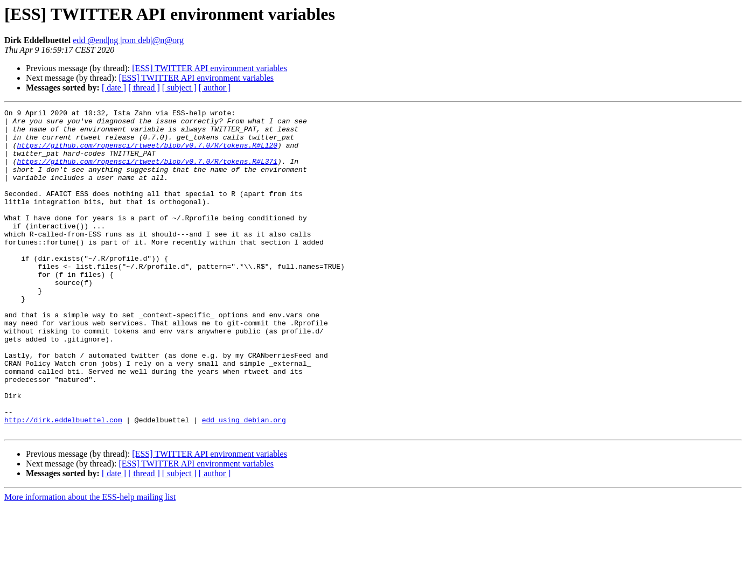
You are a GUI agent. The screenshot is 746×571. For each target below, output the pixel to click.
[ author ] (215, 87)
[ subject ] (179, 87)
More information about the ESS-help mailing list (90, 561)
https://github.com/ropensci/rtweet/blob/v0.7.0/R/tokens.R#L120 (147, 153)
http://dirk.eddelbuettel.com (63, 483)
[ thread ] (144, 87)
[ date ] (114, 87)
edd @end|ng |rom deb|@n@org (128, 40)
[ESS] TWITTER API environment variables (209, 68)
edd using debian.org (244, 483)
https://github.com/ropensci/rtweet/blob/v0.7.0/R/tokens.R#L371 (147, 172)
